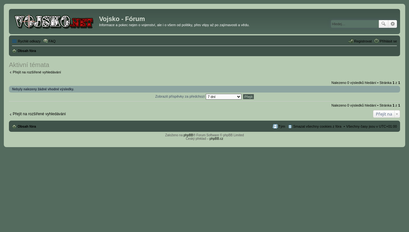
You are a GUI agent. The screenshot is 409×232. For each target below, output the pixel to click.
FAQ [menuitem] (52, 41)
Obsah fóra (27, 126)
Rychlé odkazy (29, 41)
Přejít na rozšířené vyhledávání (37, 72)
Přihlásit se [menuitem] (388, 41)
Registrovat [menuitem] (363, 41)
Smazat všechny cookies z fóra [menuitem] (317, 126)
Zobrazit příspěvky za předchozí (198, 96)
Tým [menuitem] (281, 126)
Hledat (383, 24)
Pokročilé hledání (392, 24)
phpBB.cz (216, 138)
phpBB (188, 135)
